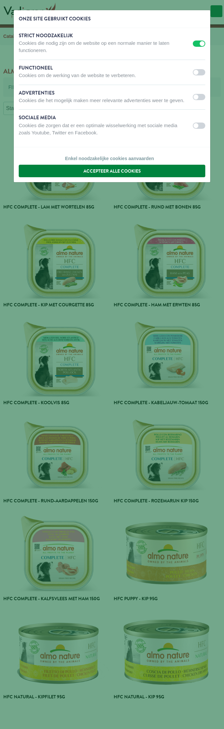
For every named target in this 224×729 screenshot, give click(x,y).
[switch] (199, 44)
